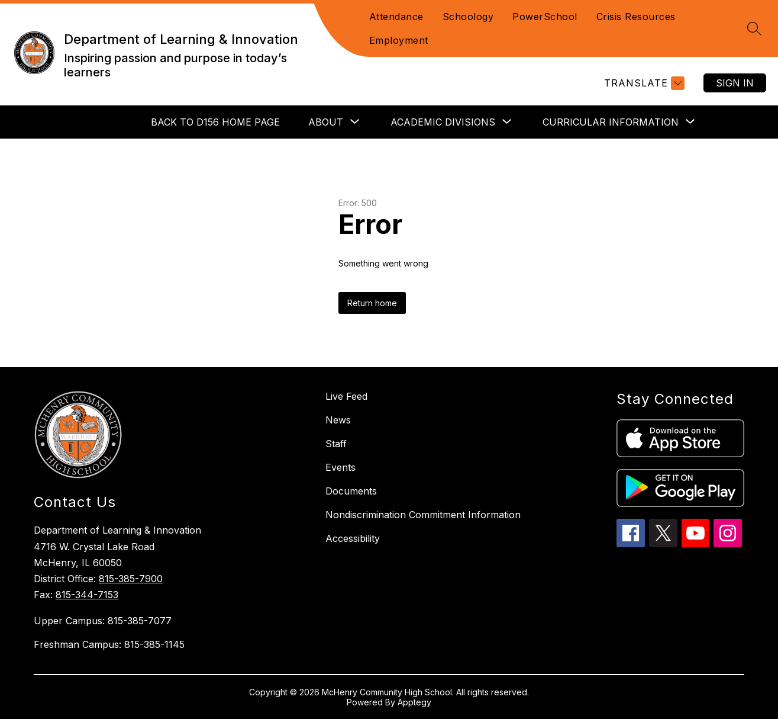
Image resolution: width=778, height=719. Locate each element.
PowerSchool (544, 17)
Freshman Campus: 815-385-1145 (109, 644)
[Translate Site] (643, 83)
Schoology (468, 17)
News (338, 420)
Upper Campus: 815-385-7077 (103, 621)
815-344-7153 (87, 595)
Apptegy (414, 702)
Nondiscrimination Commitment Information (423, 515)
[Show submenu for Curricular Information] (611, 122)
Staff (336, 444)
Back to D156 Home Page (215, 122)
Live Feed (346, 396)
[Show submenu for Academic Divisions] (442, 122)
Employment (398, 40)
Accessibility (352, 538)
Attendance (396, 17)
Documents (351, 491)
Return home (372, 303)
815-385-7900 (131, 579)
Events (340, 467)
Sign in (735, 83)
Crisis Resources (636, 17)
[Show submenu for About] (325, 122)
